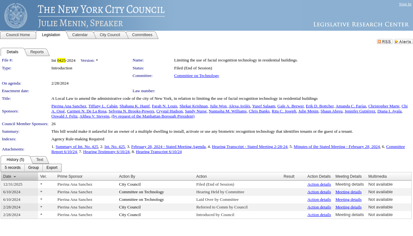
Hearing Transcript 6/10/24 (159, 151)
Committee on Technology (196, 75)
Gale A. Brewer (291, 106)
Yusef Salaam (263, 106)
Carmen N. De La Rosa (87, 111)
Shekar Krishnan (194, 106)
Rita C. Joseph (284, 111)
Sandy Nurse (195, 111)
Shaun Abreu (332, 111)
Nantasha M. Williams (228, 111)
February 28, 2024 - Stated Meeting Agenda (168, 146)
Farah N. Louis (164, 106)
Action (201, 176)
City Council (130, 184)
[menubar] (31, 168)
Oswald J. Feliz (64, 116)
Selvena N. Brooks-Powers (131, 111)
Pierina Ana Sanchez (68, 106)
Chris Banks (259, 111)
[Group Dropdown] (33, 168)
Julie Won (218, 106)
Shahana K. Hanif (135, 106)
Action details (319, 184)
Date (7, 176)
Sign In (405, 4)
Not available (380, 184)
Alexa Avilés (239, 106)
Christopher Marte (383, 106)
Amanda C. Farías (351, 106)
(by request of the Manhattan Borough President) (153, 116)
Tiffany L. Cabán (102, 106)
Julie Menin (308, 111)
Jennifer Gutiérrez (359, 111)
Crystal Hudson (169, 111)
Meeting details (349, 184)
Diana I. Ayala (389, 111)
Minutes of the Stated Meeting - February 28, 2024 (337, 146)
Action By (127, 176)
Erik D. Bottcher (320, 106)
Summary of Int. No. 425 (77, 146)
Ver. (43, 176)
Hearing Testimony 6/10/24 (106, 151)
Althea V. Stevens (95, 116)
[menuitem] (12, 168)
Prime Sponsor (69, 176)
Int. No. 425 (114, 146)
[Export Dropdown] (52, 168)
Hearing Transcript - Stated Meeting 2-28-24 (249, 146)
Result (289, 176)
